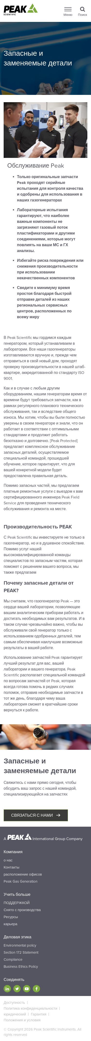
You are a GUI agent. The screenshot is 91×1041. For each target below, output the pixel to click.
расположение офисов (23, 874)
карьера (10, 924)
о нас (8, 860)
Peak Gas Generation (20, 881)
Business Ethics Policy (21, 966)
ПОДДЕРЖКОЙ (17, 903)
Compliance (13, 959)
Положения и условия (22, 1020)
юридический (15, 1014)
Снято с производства (22, 910)
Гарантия (38, 1014)
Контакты (11, 867)
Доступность (14, 1002)
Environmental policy (20, 945)
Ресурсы (11, 917)
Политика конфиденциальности (30, 1008)
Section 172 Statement (21, 952)
